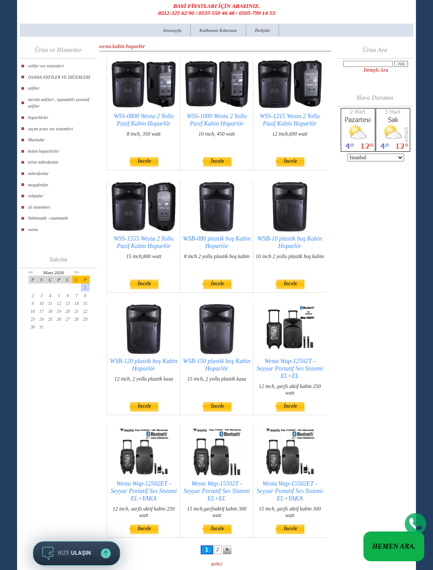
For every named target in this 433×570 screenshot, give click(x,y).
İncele (144, 161)
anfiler (34, 88)
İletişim (262, 30)
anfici (216, 564)
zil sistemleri (39, 207)
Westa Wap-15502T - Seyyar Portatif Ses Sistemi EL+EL (217, 491)
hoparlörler (38, 117)
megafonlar (38, 184)
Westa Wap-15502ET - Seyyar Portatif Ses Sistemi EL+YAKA (290, 491)
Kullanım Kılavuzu (218, 30)
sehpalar (35, 195)
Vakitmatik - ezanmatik (48, 218)
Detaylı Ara (375, 70)
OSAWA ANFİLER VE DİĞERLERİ (59, 77)
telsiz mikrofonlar (43, 162)
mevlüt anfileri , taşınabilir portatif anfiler (58, 103)
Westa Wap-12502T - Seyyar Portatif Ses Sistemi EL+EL (290, 368)
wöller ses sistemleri (46, 65)
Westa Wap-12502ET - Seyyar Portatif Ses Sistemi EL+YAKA (144, 491)
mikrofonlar (38, 173)
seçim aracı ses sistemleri (50, 128)
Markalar (36, 139)
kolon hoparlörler (43, 151)
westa (33, 229)
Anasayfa (172, 30)
